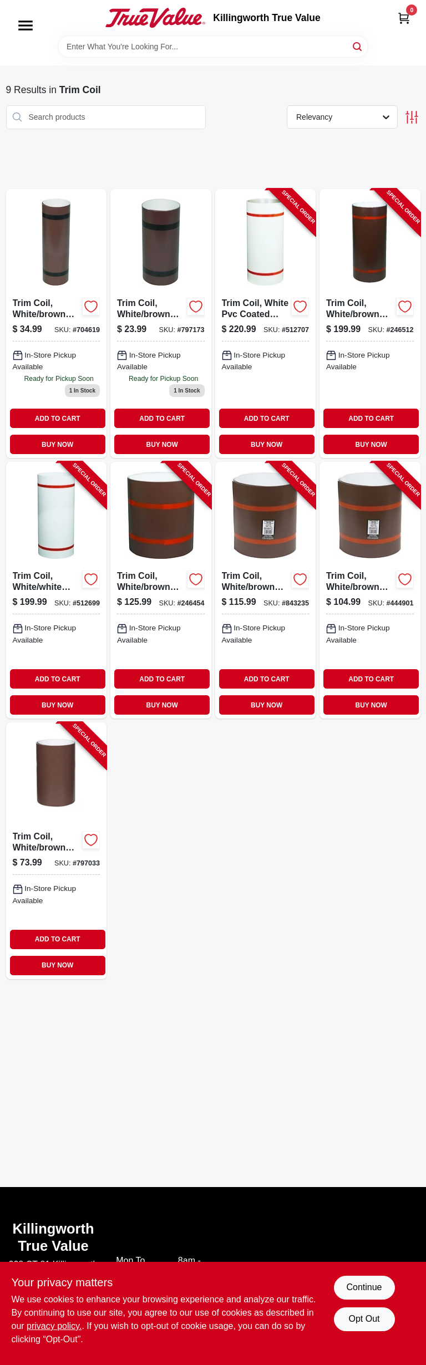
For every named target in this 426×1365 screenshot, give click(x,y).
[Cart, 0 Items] (403, 18)
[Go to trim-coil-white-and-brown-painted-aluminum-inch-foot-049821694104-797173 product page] (160, 324)
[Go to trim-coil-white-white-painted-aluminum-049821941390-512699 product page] (56, 590)
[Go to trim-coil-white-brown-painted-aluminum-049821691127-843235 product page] (265, 590)
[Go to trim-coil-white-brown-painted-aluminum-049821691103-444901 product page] (370, 590)
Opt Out (363, 1318)
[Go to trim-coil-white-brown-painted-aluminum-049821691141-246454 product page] (160, 590)
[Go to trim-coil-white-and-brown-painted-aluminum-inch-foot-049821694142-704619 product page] (56, 324)
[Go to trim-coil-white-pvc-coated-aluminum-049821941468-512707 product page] (265, 324)
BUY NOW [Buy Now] (57, 445)
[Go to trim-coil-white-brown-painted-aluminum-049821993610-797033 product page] (56, 850)
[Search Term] (213, 46)
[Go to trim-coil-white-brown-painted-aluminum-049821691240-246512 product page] (370, 324)
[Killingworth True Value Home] (155, 18)
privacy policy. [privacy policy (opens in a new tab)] (54, 1326)
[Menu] (25, 25)
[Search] (358, 46)
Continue (364, 1287)
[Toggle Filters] (411, 117)
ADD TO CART (57, 418)
